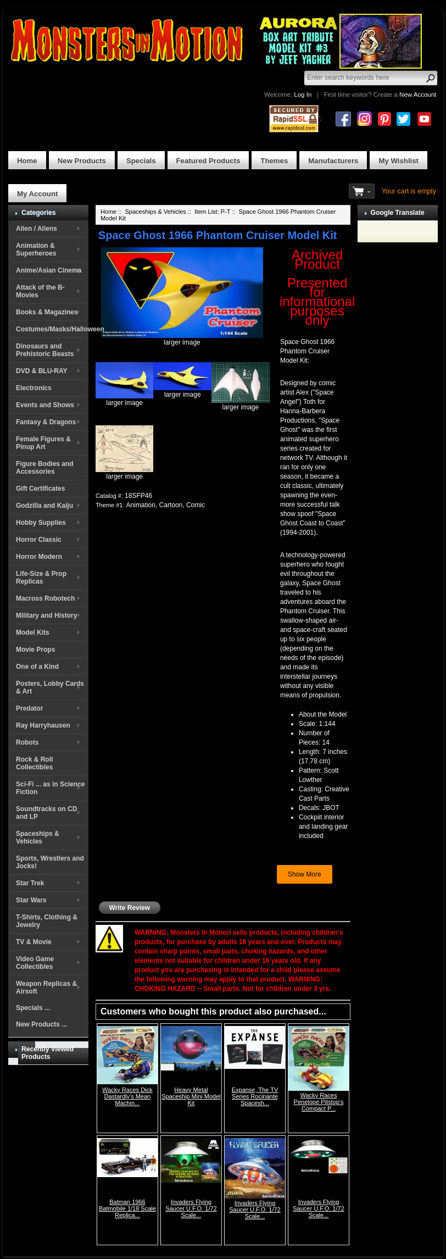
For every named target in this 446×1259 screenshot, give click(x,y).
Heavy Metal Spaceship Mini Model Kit (191, 1096)
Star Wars (31, 900)
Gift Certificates (40, 488)
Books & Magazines (47, 312)
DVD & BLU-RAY (42, 371)
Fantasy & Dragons (46, 422)
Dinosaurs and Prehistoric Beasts (45, 350)
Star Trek (30, 883)
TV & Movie (34, 942)
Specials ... (33, 1008)
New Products (82, 161)
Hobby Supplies (41, 522)
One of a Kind (37, 666)
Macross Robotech (45, 598)
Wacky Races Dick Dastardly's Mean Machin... (127, 1096)
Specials (141, 161)
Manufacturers (333, 161)
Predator (29, 708)
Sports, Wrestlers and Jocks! (50, 862)
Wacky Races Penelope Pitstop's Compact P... (319, 1102)
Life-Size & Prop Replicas (41, 577)
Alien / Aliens (36, 228)
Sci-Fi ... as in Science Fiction (50, 788)
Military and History (46, 615)
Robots (27, 742)
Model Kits (32, 632)
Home (27, 161)
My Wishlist (398, 161)
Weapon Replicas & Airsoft (46, 987)
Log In (302, 94)
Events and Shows (45, 405)
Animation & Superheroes (36, 249)
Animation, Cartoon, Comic (165, 505)
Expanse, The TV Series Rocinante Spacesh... (255, 1096)
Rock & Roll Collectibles (34, 763)
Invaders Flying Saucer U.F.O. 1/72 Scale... (191, 1208)
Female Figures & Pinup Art (43, 443)
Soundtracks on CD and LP (46, 812)
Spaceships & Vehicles (37, 837)
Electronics (34, 388)
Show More (304, 874)
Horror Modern (39, 557)
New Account (417, 94)
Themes (274, 161)
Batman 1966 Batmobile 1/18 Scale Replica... (127, 1208)
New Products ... (41, 1024)
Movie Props (35, 649)
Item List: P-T (212, 211)
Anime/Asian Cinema (48, 270)
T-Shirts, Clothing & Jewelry (46, 921)
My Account (37, 194)
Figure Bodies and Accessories (45, 467)
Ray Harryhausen (43, 725)
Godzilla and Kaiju (44, 505)
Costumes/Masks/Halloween (51, 329)
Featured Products (208, 161)
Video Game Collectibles (35, 962)
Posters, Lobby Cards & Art (50, 687)
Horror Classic (39, 539)
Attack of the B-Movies (40, 291)
